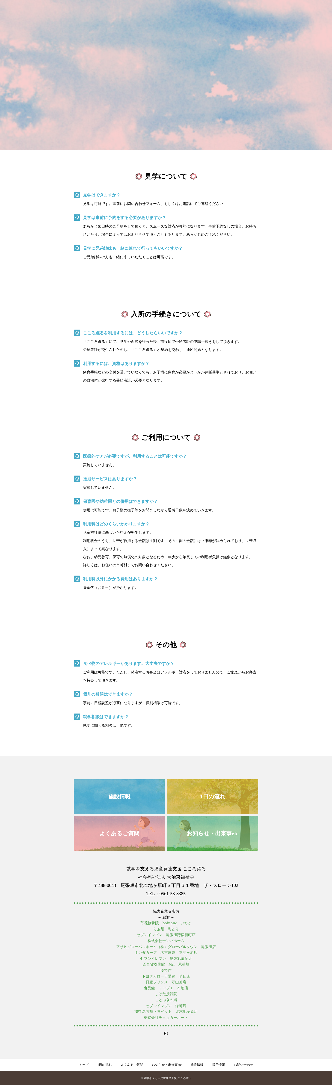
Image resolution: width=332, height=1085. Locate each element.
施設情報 (196, 1065)
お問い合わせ (243, 1065)
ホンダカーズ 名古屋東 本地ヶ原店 (166, 953)
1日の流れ (104, 1065)
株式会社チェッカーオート (166, 1018)
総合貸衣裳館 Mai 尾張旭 (166, 964)
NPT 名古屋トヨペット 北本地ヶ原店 (166, 1012)
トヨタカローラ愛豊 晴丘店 (166, 976)
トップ (84, 1065)
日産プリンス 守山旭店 (166, 982)
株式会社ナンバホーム (166, 941)
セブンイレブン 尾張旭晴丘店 (166, 958)
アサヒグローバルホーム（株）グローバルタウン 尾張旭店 (166, 947)
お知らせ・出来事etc (166, 1065)
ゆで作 (166, 970)
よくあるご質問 (132, 1065)
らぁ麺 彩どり (166, 929)
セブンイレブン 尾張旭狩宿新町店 (166, 935)
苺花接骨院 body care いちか (166, 923)
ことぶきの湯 (166, 1000)
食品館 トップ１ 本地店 (166, 988)
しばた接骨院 (166, 994)
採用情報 (218, 1065)
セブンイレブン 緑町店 (166, 1006)
